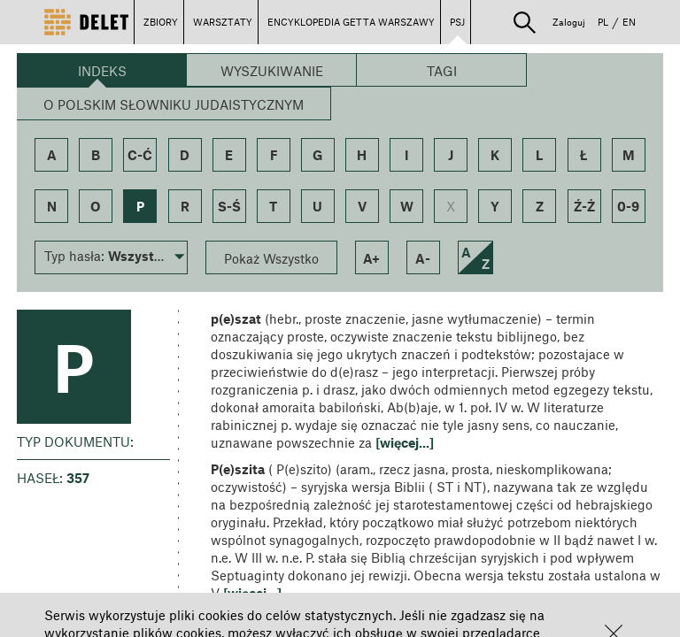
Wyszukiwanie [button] (271, 71)
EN (629, 21)
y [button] (495, 206)
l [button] (540, 155)
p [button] (140, 206)
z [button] (540, 206)
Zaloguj (568, 21)
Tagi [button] (442, 71)
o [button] (95, 206)
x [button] (450, 206)
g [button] (317, 155)
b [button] (95, 155)
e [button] (229, 155)
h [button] (362, 155)
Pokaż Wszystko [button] (271, 258)
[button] (525, 23)
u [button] (317, 206)
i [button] (406, 155)
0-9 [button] (628, 206)
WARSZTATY (222, 21)
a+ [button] (371, 258)
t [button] (273, 206)
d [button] (184, 155)
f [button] (273, 155)
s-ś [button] (229, 206)
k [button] (495, 155)
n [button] (52, 206)
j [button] (450, 155)
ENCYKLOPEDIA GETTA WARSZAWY (351, 21)
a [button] (52, 155)
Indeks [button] (102, 71)
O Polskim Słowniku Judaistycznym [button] (173, 104)
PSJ (457, 21)
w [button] (406, 206)
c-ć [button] (140, 155)
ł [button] (584, 155)
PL (603, 21)
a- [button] (422, 258)
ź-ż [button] (584, 206)
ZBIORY (160, 21)
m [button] (628, 155)
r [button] (185, 206)
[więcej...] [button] (404, 442)
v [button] (362, 206)
